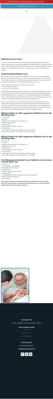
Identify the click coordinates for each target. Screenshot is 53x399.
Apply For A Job (26, 333)
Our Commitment (26, 336)
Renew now (29, 1)
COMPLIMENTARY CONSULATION (27, 6)
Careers (26, 330)
